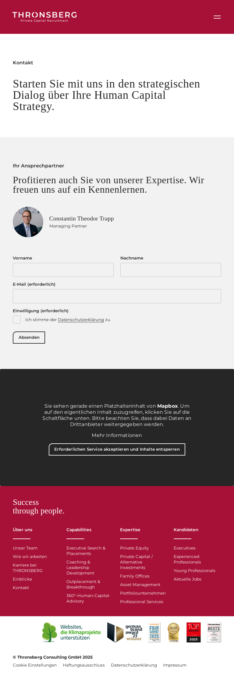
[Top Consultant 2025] (193, 634)
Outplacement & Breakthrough (83, 586)
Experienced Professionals (187, 561)
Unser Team (25, 549)
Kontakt (21, 589)
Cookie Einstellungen (35, 666)
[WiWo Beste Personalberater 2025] (214, 634)
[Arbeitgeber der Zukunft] (174, 634)
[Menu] (216, 17)
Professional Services (141, 603)
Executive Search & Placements (85, 552)
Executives (185, 549)
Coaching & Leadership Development (80, 569)
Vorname (22, 259)
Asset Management (140, 586)
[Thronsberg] (46, 17)
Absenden (29, 339)
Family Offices (135, 577)
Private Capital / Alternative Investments (136, 563)
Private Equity (134, 549)
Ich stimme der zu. (68, 321)
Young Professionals (194, 572)
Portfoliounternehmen (143, 594)
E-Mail (34, 285)
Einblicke (22, 580)
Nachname (131, 259)
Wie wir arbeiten (30, 558)
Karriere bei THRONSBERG (28, 569)
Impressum (174, 666)
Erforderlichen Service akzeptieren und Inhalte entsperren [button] (117, 451)
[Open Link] (71, 634)
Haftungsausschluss (84, 666)
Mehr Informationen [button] (117, 437)
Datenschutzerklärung (81, 321)
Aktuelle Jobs (187, 580)
